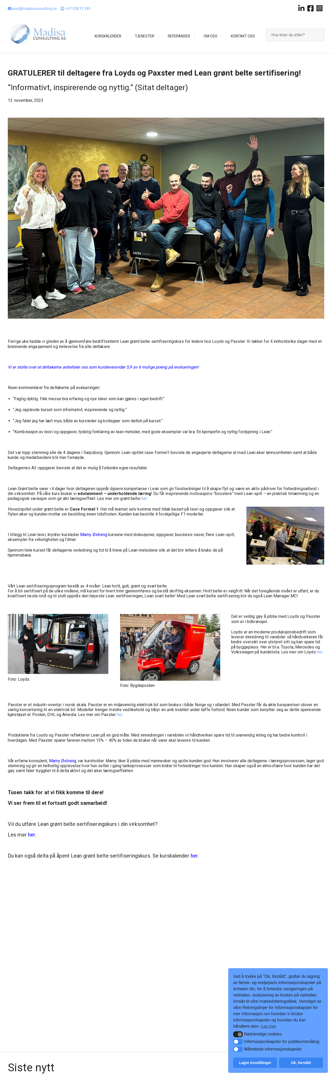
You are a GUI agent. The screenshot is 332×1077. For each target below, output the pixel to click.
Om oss (210, 36)
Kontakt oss (243, 36)
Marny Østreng (93, 534)
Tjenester (144, 36)
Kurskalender (108, 36)
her (144, 498)
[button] (238, 1034)
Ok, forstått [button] (301, 1063)
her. (320, 652)
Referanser (179, 36)
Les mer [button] (268, 1026)
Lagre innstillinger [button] (255, 1063)
